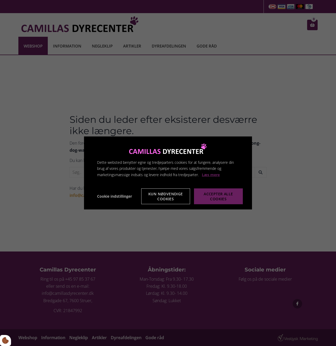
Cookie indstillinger (114, 196)
